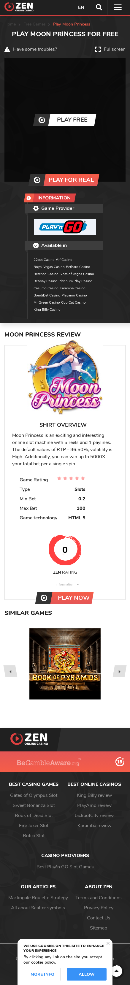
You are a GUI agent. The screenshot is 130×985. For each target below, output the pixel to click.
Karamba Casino (72, 288)
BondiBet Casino (47, 295)
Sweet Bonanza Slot (34, 805)
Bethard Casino (78, 267)
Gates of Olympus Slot (33, 795)
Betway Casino (45, 281)
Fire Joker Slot (33, 825)
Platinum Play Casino (75, 281)
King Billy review (94, 795)
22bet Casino (44, 259)
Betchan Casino (46, 274)
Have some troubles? (35, 49)
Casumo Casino (46, 288)
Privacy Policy (98, 908)
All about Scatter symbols (38, 908)
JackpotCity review (94, 815)
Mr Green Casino (47, 302)
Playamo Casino (74, 295)
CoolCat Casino (73, 302)
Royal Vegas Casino (49, 267)
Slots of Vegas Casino (77, 274)
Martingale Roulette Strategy (38, 897)
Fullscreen (115, 49)
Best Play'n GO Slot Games (65, 867)
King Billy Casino (47, 309)
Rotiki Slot (34, 835)
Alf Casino (64, 259)
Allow (87, 974)
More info (42, 974)
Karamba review (94, 825)
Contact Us (98, 918)
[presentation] (10, 671)
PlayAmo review (94, 805)
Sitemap (98, 928)
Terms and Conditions (98, 897)
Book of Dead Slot (34, 815)
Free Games (34, 24)
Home (10, 24)
